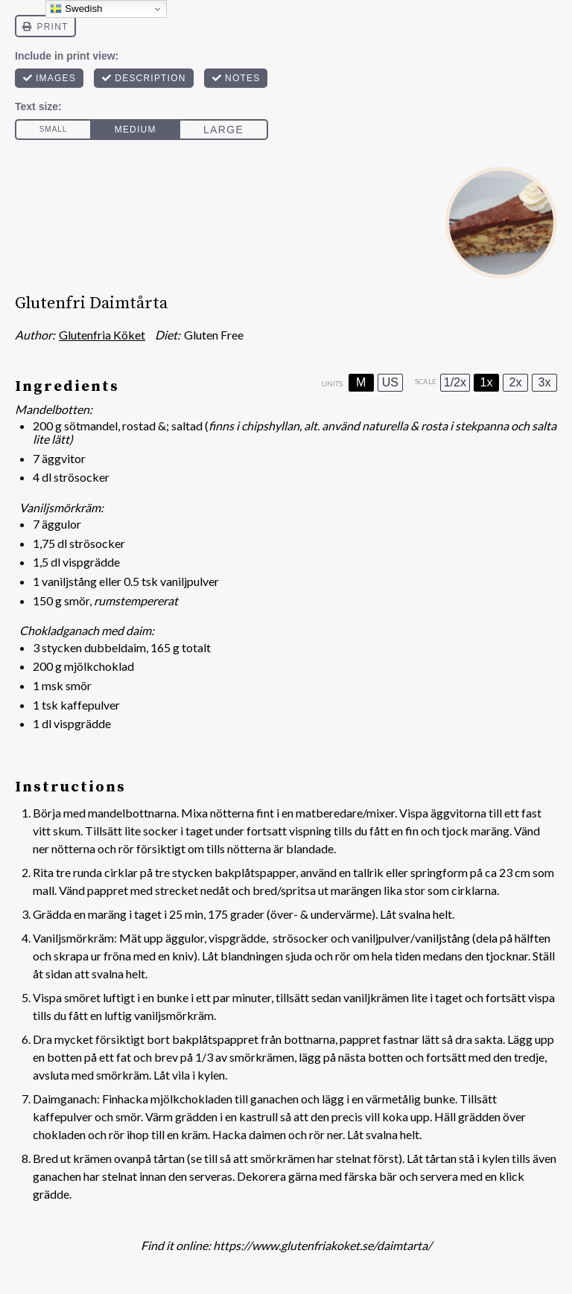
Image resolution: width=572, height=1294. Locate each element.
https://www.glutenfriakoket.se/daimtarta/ (322, 1245)
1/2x (455, 382)
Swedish (76, 9)
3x (544, 382)
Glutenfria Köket (102, 335)
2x (515, 382)
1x (486, 382)
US (390, 382)
